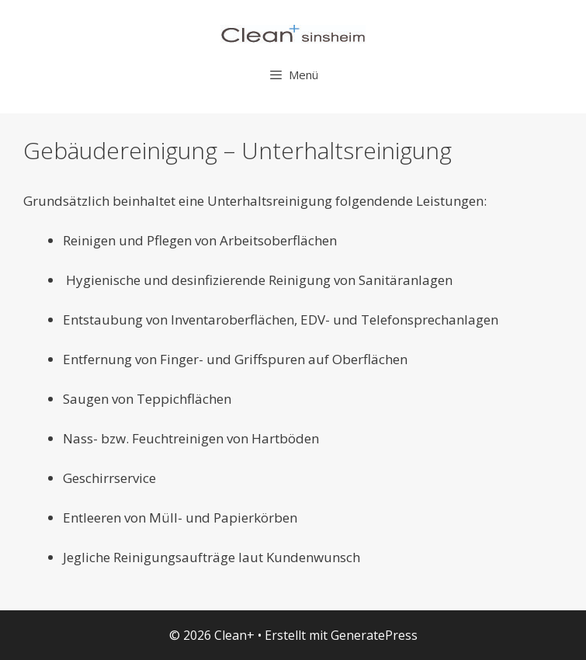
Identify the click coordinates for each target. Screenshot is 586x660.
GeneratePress (374, 635)
